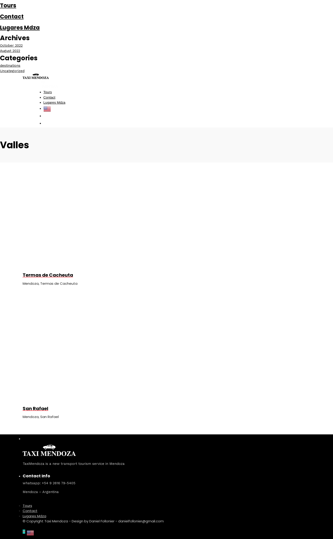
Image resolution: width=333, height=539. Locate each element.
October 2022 (11, 45)
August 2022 (10, 51)
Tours (8, 5)
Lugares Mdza (20, 27)
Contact (12, 16)
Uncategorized (12, 71)
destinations (10, 66)
